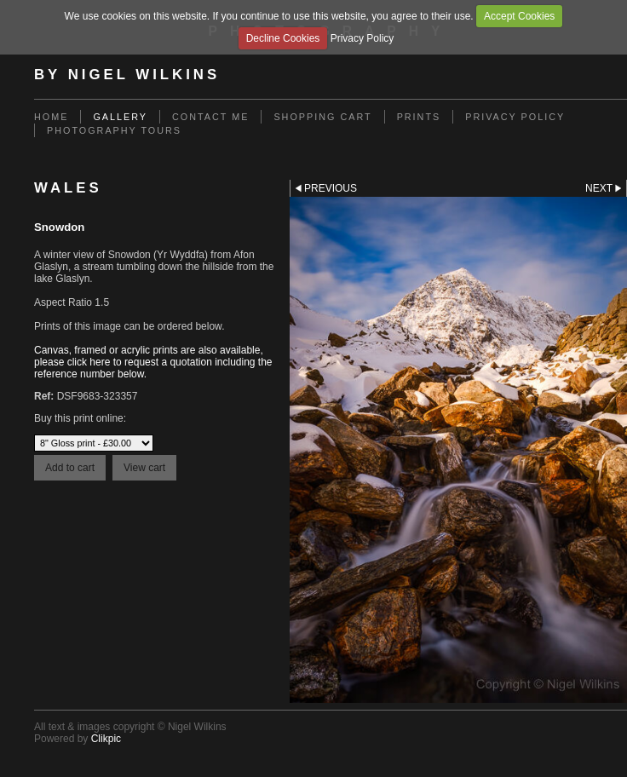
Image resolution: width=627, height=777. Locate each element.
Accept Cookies (519, 16)
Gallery (120, 117)
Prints (419, 117)
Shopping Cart (322, 117)
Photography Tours (114, 130)
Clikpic (106, 739)
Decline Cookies (283, 38)
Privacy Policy (362, 38)
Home (51, 117)
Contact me (210, 117)
